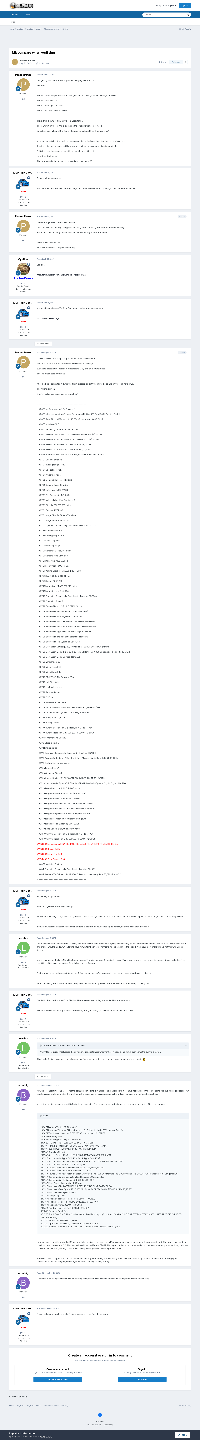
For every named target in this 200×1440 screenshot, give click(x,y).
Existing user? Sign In (165, 6)
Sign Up (185, 5)
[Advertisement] (100, 40)
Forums (13, 22)
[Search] (156, 15)
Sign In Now (142, 1379)
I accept (183, 1435)
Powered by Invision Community (100, 1425)
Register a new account (58, 1379)
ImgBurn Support (41, 63)
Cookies (100, 1421)
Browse (15, 16)
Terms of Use (46, 1436)
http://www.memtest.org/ (48, 318)
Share (162, 62)
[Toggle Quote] (41, 1045)
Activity (26, 15)
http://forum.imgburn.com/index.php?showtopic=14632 (62, 275)
